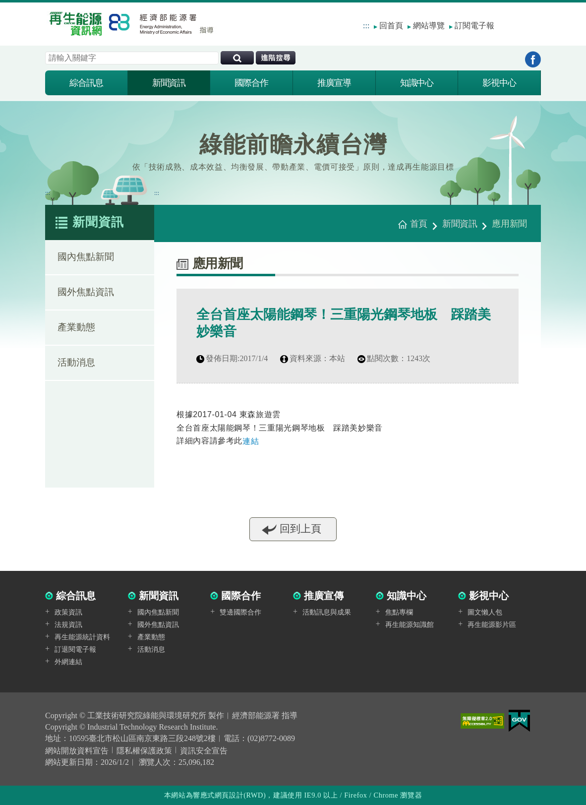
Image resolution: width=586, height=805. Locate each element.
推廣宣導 (334, 83)
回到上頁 (300, 533)
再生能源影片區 (492, 624)
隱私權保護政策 (144, 750)
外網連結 (68, 662)
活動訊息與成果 (326, 612)
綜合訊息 (86, 83)
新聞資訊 (169, 83)
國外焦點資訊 (86, 294)
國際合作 (251, 83)
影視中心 (499, 83)
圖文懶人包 (485, 612)
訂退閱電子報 (75, 649)
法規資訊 (68, 624)
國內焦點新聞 (86, 258)
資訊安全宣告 (204, 750)
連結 (250, 441)
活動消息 (76, 364)
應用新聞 (509, 224)
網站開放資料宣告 (77, 750)
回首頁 (391, 25)
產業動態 (76, 329)
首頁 (418, 224)
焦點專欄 (399, 612)
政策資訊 (68, 612)
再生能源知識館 (409, 624)
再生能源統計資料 (82, 637)
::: (366, 25)
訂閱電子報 (474, 25)
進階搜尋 (275, 57)
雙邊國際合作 (240, 612)
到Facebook (533, 59)
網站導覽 (429, 25)
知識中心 (417, 83)
